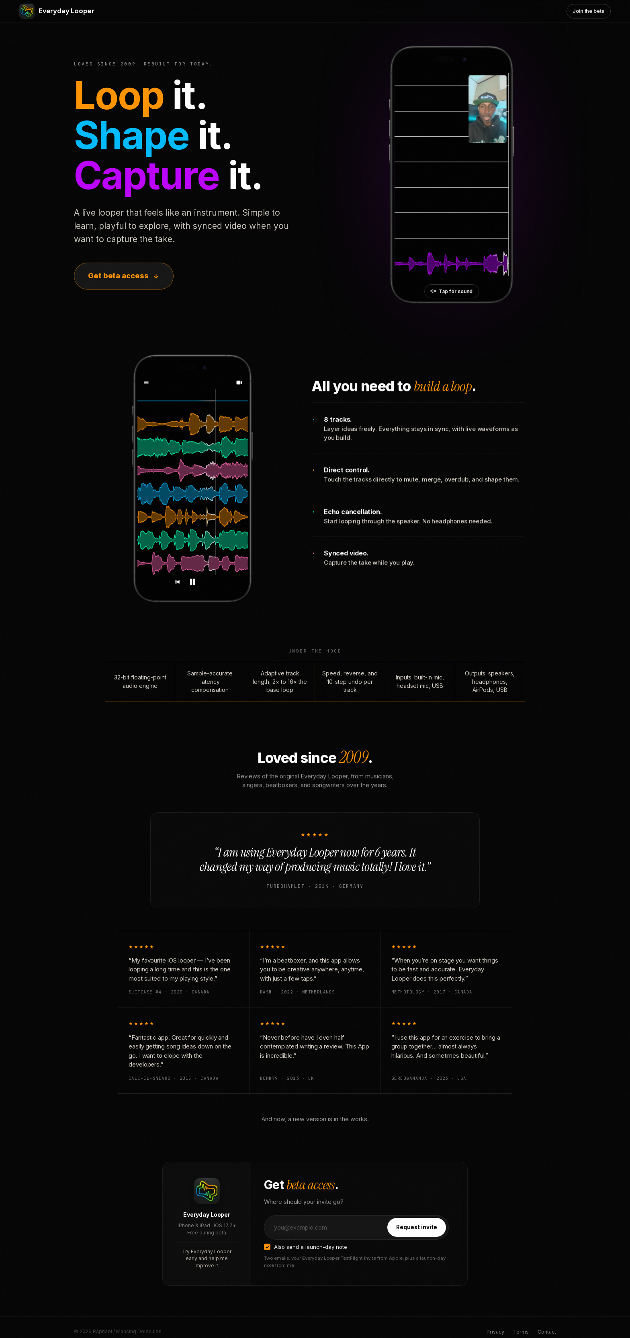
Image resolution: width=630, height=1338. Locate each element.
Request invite (416, 1237)
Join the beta (589, 11)
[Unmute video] (451, 291)
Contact (547, 1332)
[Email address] (325, 1237)
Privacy (495, 1332)
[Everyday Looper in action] (452, 175)
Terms (521, 1332)
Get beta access (124, 275)
